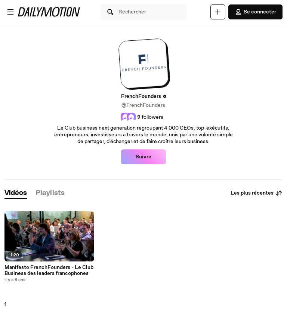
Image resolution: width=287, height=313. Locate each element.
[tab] (15, 193)
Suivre (143, 157)
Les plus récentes (257, 193)
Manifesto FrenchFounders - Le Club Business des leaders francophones (48, 270)
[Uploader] (217, 11)
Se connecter (255, 12)
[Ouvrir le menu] (10, 11)
